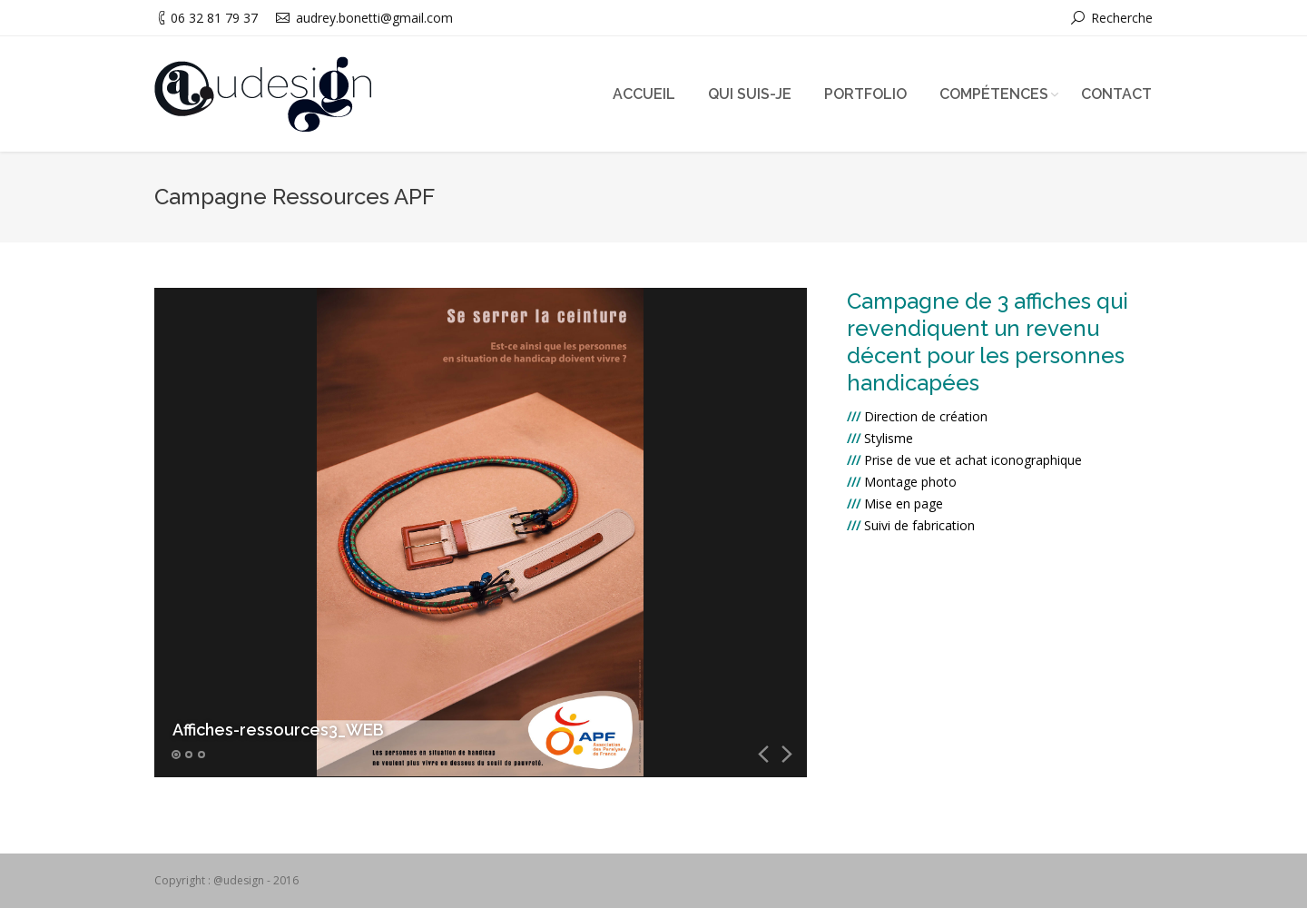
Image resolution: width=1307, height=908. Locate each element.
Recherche (1122, 17)
